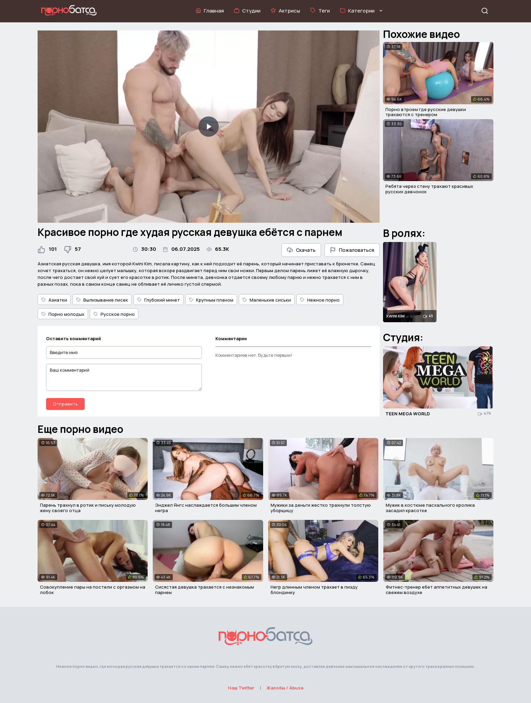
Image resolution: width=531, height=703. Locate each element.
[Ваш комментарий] (124, 377)
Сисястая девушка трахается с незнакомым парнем (204, 589)
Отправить (65, 404)
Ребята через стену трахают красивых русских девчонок (429, 189)
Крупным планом (211, 300)
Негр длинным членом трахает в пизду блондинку (314, 589)
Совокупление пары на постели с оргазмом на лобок (92, 589)
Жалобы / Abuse (285, 688)
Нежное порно (320, 300)
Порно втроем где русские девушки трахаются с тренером (425, 112)
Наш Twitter (241, 688)
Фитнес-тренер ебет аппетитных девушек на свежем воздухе (436, 589)
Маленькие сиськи (266, 300)
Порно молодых (62, 314)
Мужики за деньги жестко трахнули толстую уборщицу (321, 507)
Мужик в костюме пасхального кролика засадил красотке (430, 507)
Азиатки (54, 300)
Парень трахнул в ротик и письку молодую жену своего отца (88, 507)
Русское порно (114, 314)
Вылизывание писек (102, 300)
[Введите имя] (124, 352)
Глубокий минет (158, 300)
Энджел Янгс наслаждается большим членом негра (206, 507)
